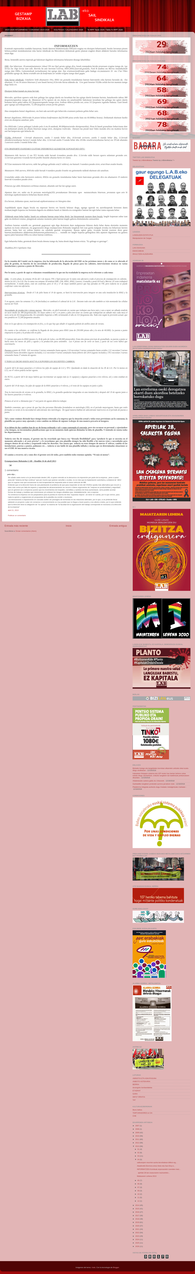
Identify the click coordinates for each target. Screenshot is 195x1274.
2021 (137, 1229)
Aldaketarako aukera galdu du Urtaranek (148, 781)
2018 (137, 1219)
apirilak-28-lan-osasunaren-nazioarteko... (153, 1173)
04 (138, 1159)
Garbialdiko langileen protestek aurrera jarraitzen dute (153, 784)
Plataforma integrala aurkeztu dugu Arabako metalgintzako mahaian (159, 787)
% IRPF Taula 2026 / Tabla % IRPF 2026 (105, 30)
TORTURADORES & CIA (142, 1113)
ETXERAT (137, 1091)
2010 (137, 1136)
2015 (137, 1209)
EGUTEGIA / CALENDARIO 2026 (68, 30)
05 (138, 1180)
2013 (137, 1146)
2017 (137, 1216)
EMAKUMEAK (138, 251)
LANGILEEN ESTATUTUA (143, 235)
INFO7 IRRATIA (139, 1097)
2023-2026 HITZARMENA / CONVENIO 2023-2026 (27, 30)
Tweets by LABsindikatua (142, 160)
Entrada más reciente (16, 525)
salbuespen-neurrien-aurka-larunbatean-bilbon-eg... (157, 1162)
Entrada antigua (118, 525)
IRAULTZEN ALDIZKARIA (143, 254)
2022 (137, 1233)
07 (138, 1187)
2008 (137, 1129)
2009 (137, 1133)
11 (138, 1197)
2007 (137, 1126)
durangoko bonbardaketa (142, 1088)
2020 (137, 1226)
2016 (137, 1212)
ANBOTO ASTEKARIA (141, 1081)
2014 (137, 1205)
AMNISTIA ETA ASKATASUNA (144, 1078)
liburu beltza (137, 1110)
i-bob (93, 1267)
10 (138, 1194)
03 (138, 1156)
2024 (137, 1239)
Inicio (69, 525)
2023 (137, 1236)
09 (138, 1191)
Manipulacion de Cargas (142, 238)
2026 (137, 1246)
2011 (137, 1139)
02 (138, 1153)
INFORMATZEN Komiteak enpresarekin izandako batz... (159, 1169)
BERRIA (136, 1084)
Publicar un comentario (17, 515)
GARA (135, 1094)
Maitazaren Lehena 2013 (146, 1176)
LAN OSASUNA (139, 248)
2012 (137, 1143)
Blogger (116, 1267)
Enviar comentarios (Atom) (26, 531)
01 (138, 1149)
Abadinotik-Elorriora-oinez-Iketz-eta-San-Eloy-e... (156, 1166)
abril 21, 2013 (13, 510)
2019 (137, 1222)
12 (138, 1201)
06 (138, 1184)
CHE (134, 1116)
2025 (137, 1243)
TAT (134, 1100)
